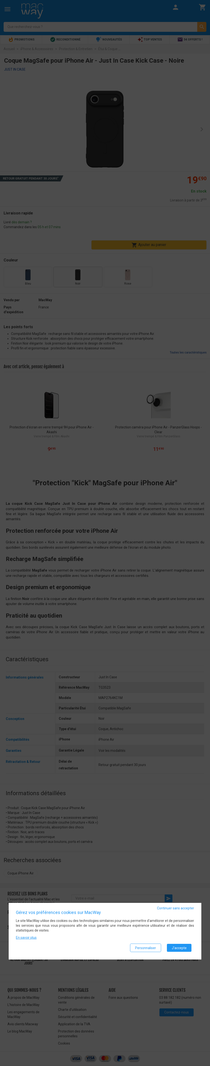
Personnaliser (145, 948)
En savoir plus (26, 938)
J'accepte (179, 948)
